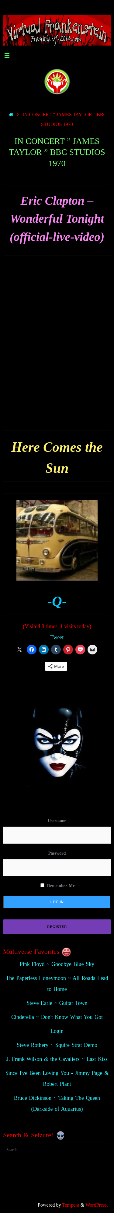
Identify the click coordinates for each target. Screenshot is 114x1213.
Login (57, 1031)
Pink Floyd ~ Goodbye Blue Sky (57, 964)
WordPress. (96, 1205)
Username (57, 820)
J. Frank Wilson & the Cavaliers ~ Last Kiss (57, 1059)
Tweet (57, 637)
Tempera (70, 1205)
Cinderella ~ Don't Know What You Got (57, 1017)
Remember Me (57, 885)
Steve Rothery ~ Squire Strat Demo (57, 1045)
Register (57, 927)
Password (57, 853)
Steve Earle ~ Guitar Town (56, 1003)
